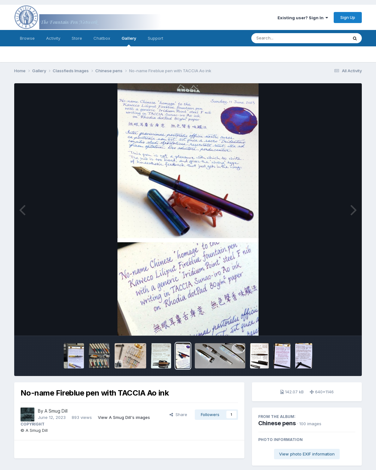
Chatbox (101, 38)
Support (155, 38)
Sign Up (347, 17)
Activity (53, 38)
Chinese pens (277, 423)
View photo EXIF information (307, 453)
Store (77, 38)
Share (178, 414)
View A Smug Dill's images (124, 417)
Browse (27, 38)
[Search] (282, 38)
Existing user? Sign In (303, 17)
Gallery (129, 41)
